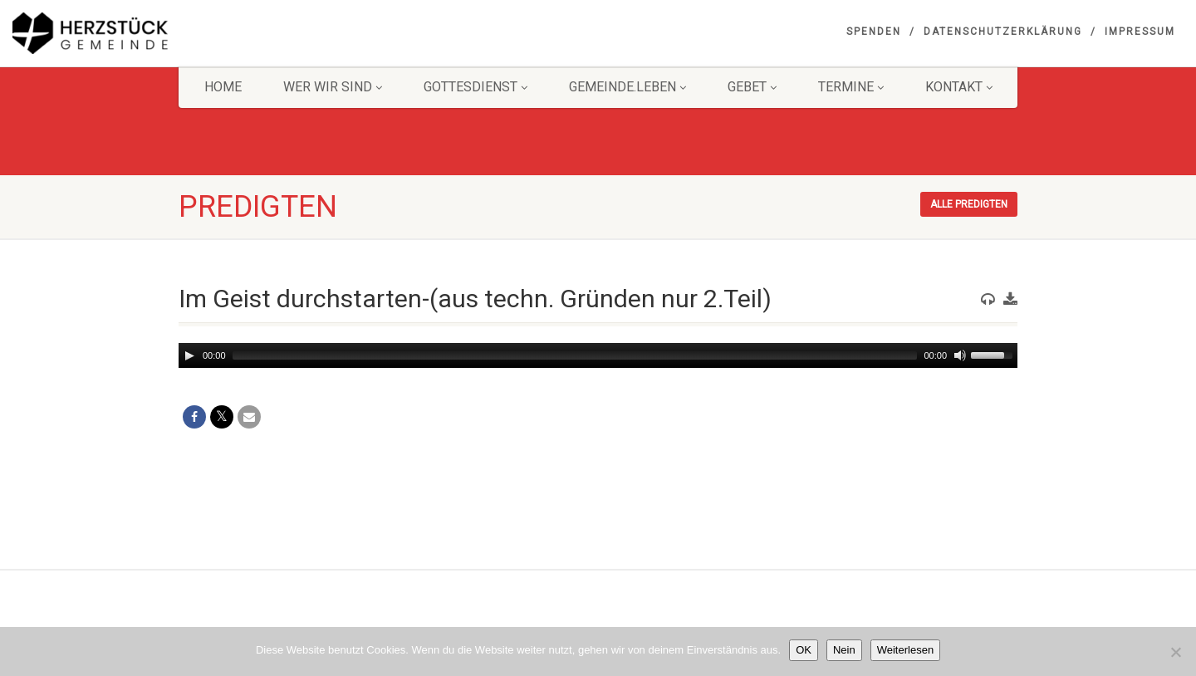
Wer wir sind (332, 87)
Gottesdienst (475, 87)
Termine (851, 87)
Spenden (873, 31)
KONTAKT (959, 87)
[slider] (575, 355)
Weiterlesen (905, 650)
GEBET (752, 87)
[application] (598, 355)
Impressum (1140, 31)
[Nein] (1175, 652)
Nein (844, 650)
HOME (223, 87)
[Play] (189, 355)
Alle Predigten (968, 204)
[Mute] (960, 355)
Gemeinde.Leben (627, 87)
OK (803, 650)
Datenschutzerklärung (1003, 31)
